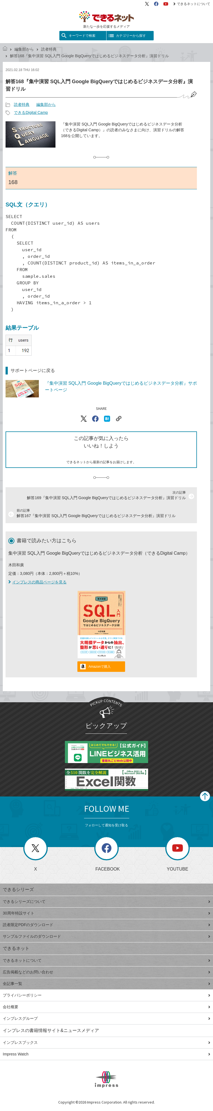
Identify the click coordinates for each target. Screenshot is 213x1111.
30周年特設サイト (106, 913)
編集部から (24, 49)
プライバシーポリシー (106, 995)
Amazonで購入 (99, 667)
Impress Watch (106, 1054)
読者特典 (49, 49)
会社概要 (106, 1007)
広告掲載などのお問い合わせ (106, 972)
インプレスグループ (106, 1018)
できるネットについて (191, 4)
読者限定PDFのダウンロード (106, 925)
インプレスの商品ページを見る (37, 582)
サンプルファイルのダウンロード (106, 936)
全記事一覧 (106, 983)
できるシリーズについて (106, 901)
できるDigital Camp (31, 112)
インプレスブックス (106, 1042)
